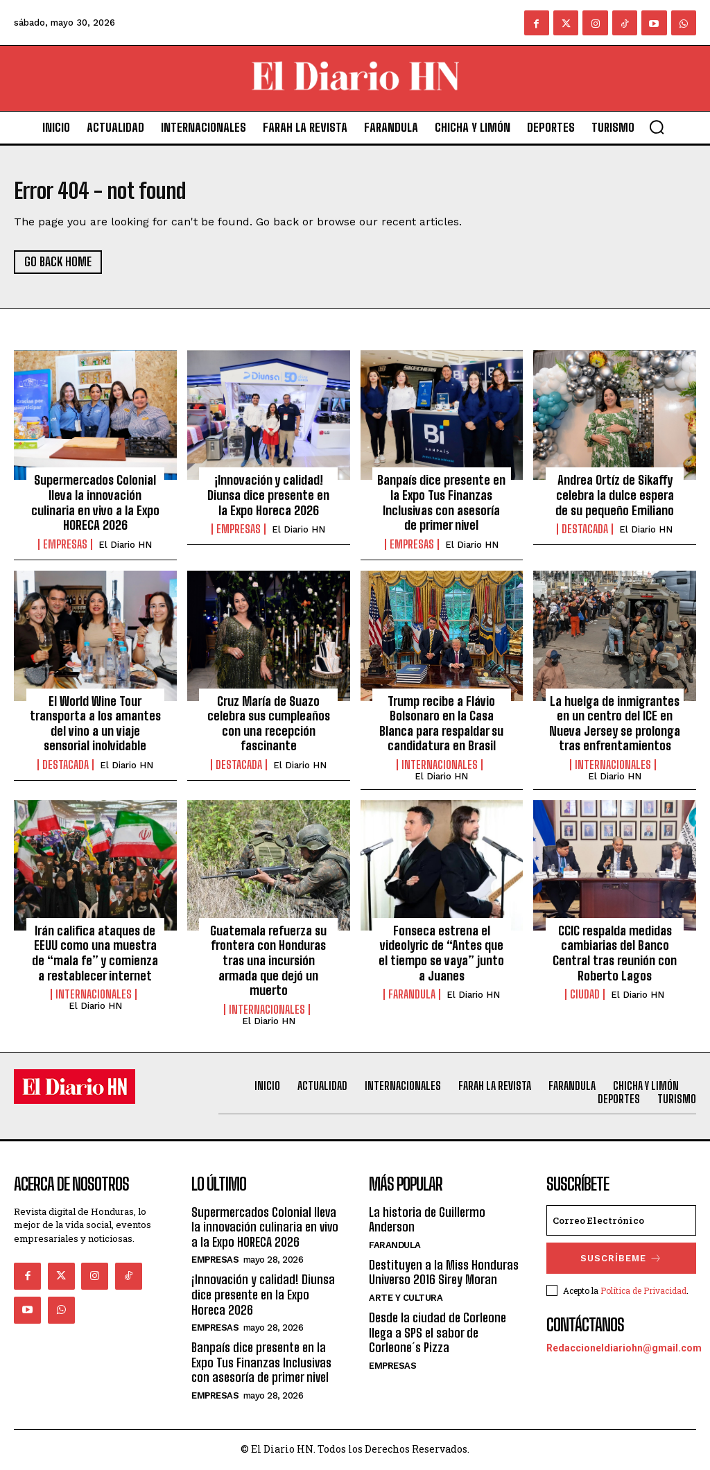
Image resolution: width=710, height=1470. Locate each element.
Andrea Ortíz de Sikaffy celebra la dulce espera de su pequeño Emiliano (614, 496)
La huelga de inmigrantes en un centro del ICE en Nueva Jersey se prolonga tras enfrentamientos (614, 725)
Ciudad (585, 996)
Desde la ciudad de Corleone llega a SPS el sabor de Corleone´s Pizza (437, 1333)
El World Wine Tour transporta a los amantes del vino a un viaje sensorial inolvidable (95, 725)
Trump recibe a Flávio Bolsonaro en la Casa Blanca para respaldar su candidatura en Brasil (441, 725)
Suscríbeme (621, 1257)
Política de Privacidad (643, 1287)
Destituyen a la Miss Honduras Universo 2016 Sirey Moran (444, 1273)
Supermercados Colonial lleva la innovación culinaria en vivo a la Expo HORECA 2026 (95, 504)
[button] (656, 127)
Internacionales (439, 766)
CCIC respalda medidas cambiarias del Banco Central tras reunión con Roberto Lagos (615, 954)
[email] (621, 1220)
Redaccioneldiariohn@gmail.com (624, 1343)
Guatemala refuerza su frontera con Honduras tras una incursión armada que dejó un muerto (268, 961)
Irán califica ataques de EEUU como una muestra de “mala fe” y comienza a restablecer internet (95, 954)
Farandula (411, 996)
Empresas (65, 545)
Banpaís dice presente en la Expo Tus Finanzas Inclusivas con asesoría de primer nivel (441, 504)
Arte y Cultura (405, 1298)
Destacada (585, 531)
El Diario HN (125, 546)
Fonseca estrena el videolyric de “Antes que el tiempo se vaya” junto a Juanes (441, 954)
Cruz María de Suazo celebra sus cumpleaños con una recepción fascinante (268, 725)
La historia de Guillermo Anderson (427, 1219)
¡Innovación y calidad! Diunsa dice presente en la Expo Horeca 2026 (268, 496)
